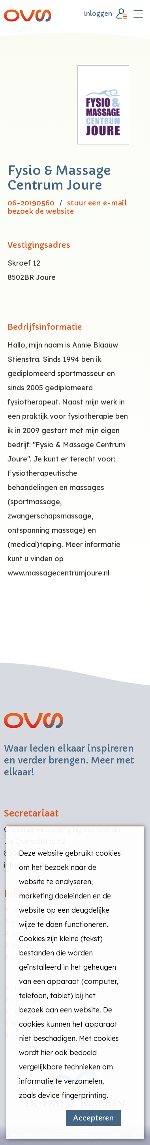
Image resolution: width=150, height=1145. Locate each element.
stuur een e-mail (97, 203)
